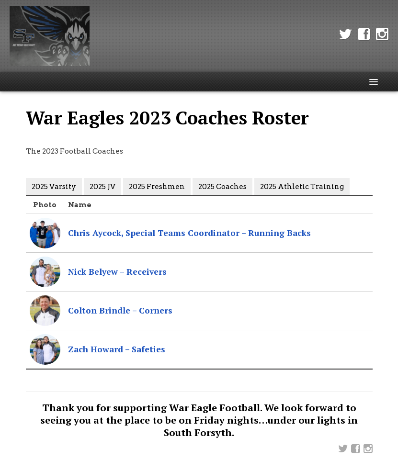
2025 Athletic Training (302, 186)
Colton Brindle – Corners (120, 310)
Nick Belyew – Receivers (117, 271)
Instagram (382, 34)
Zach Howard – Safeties (116, 349)
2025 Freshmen (157, 186)
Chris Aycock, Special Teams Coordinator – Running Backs (189, 232)
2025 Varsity (54, 186)
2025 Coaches (222, 186)
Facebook (364, 34)
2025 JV (102, 186)
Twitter (345, 34)
